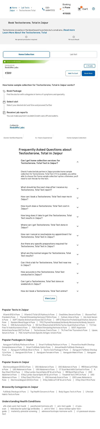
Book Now (88, 73)
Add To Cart (74, 73)
